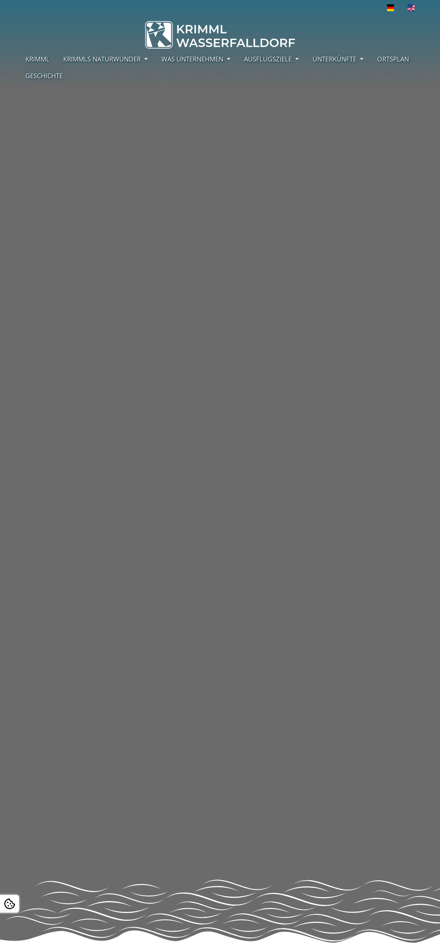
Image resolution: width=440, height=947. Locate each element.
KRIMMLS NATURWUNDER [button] (103, 59)
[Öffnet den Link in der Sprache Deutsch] (390, 7)
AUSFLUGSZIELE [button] (269, 59)
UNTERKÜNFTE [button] (335, 59)
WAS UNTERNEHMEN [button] (193, 59)
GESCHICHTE (44, 75)
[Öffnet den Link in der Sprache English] (411, 7)
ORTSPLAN (393, 59)
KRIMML (37, 59)
